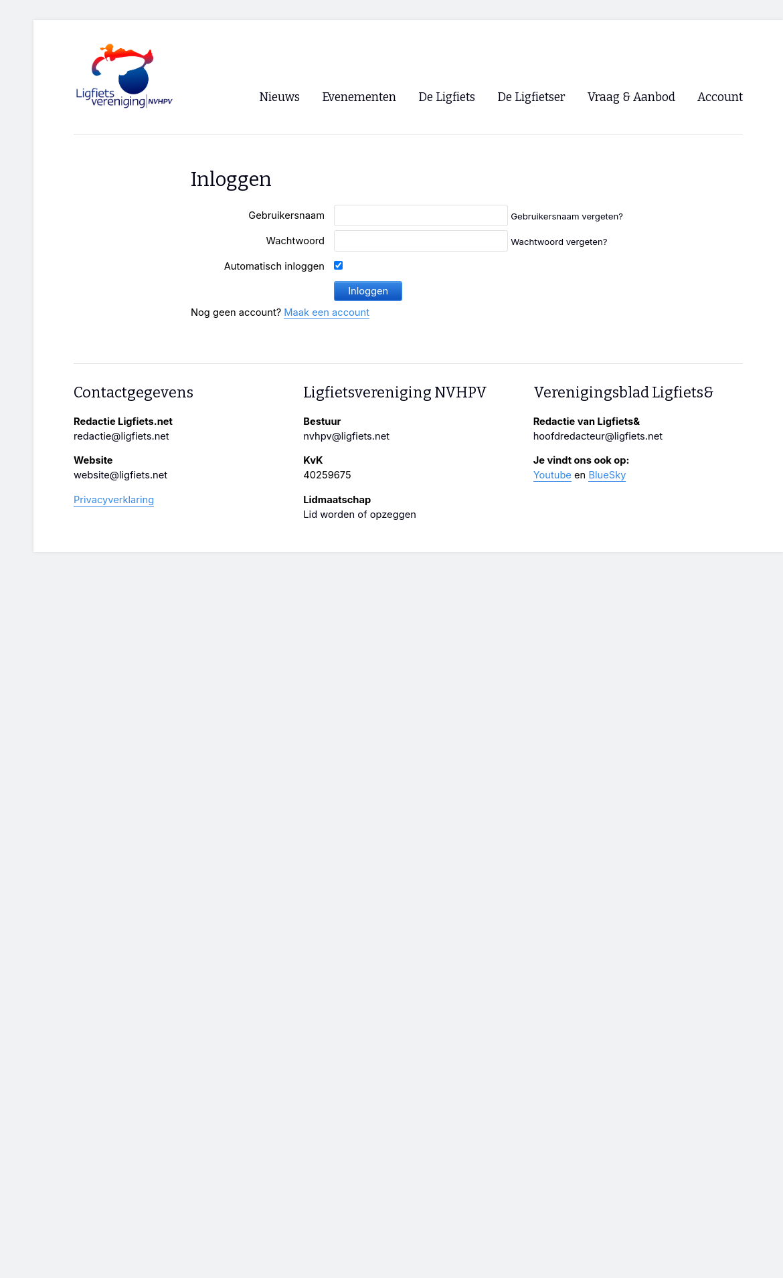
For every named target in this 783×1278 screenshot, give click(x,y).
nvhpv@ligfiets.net (346, 436)
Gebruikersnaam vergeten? (567, 216)
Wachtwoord (295, 241)
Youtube (552, 475)
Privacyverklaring (114, 500)
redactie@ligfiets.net (121, 436)
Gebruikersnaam (286, 215)
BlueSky (607, 475)
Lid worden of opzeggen (359, 515)
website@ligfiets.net (120, 475)
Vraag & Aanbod (631, 97)
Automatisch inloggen (274, 266)
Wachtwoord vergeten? (559, 241)
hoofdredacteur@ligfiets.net (598, 436)
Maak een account (326, 312)
